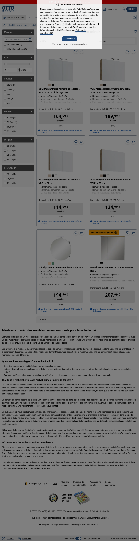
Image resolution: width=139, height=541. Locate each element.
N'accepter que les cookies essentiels (69, 44)
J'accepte (69, 38)
